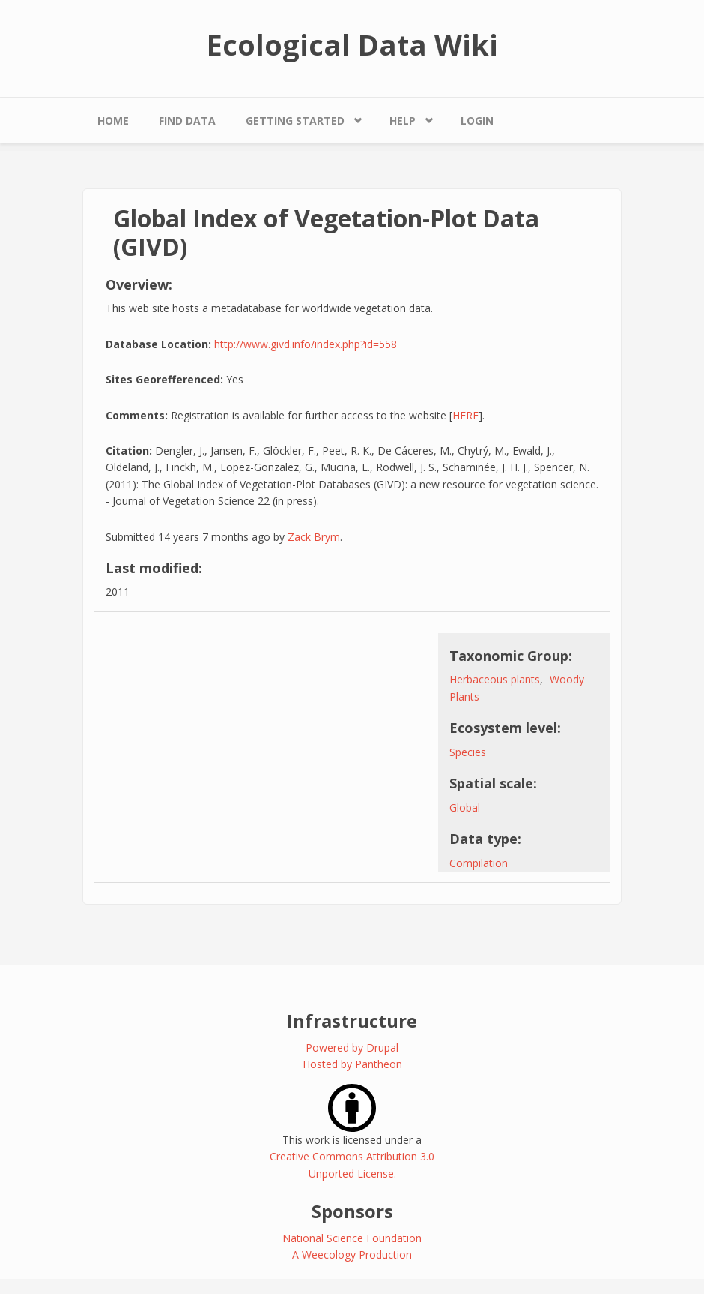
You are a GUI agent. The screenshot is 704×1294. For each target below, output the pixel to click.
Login (477, 120)
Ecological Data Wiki (352, 44)
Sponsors (352, 1211)
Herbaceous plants (494, 679)
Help (402, 120)
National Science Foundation (352, 1238)
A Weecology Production (352, 1254)
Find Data (187, 120)
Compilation (478, 863)
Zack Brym (314, 537)
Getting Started (295, 120)
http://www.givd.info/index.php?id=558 (305, 344)
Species (467, 752)
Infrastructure (352, 1020)
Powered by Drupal (352, 1047)
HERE (465, 415)
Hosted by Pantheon (352, 1064)
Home (113, 120)
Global (464, 807)
